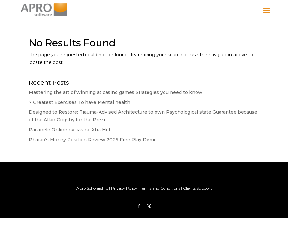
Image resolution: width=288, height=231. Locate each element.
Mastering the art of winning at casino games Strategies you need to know (115, 92)
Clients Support (197, 188)
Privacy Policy (124, 188)
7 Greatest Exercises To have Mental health (79, 102)
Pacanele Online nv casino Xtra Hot (70, 130)
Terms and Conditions (160, 188)
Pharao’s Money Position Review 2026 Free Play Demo (93, 139)
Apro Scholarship (92, 188)
